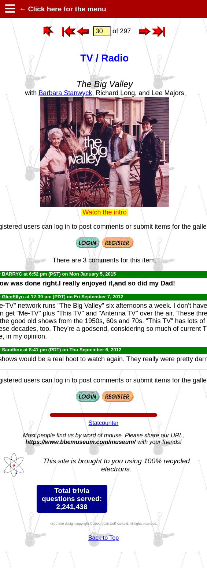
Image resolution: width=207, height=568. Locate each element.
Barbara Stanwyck (65, 93)
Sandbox (12, 349)
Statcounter (104, 423)
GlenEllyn (13, 296)
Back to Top (103, 538)
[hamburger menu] (9, 9)
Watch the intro (104, 212)
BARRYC (12, 274)
